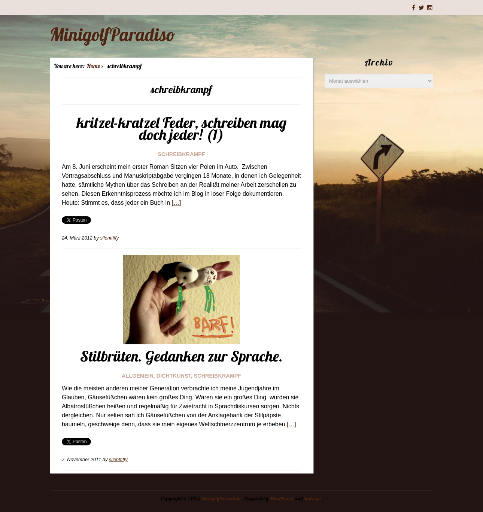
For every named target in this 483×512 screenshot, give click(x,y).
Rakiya (312, 498)
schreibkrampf (181, 154)
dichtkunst (174, 376)
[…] (176, 202)
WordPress (282, 498)
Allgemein (138, 376)
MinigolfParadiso (112, 34)
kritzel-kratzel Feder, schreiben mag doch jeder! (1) (181, 128)
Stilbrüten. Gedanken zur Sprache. (181, 356)
